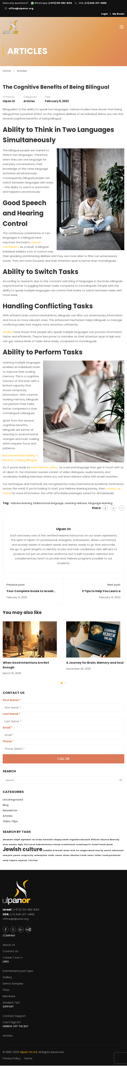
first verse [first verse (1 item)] (29, 845)
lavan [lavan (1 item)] (66, 850)
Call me (63, 759)
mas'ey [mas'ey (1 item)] (99, 850)
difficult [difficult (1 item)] (95, 840)
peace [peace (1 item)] (16, 856)
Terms (28, 1059)
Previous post (15, 585)
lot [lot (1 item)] (77, 850)
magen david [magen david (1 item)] (87, 850)
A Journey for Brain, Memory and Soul (95, 663)
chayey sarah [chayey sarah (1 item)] (61, 840)
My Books (118, 13)
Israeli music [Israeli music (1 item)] (68, 845)
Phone (8, 742)
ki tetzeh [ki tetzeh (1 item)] (58, 850)
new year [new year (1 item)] (8, 856)
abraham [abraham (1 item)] (8, 840)
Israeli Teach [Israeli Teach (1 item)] (98, 845)
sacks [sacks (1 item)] (51, 856)
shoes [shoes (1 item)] (66, 856)
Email (8, 728)
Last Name (11, 714)
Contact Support (14, 1016)
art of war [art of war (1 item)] (37, 840)
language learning (100, 504)
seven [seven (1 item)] (58, 856)
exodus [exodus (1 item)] (13, 845)
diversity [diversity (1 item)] (114, 840)
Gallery (7, 977)
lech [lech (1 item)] (72, 850)
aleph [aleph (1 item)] (17, 840)
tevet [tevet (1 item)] (90, 856)
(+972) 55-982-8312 (26, 910)
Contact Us (10, 951)
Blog (5, 805)
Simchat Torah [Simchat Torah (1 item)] (78, 856)
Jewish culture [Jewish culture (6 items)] (22, 849)
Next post (114, 585)
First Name (12, 701)
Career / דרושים (13, 958)
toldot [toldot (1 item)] (98, 856)
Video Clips (10, 822)
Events (18, 971)
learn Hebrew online (44, 468)
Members (9, 996)
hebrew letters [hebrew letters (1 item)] (44, 845)
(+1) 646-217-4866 (95, 3)
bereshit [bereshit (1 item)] (48, 840)
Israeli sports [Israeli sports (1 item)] (83, 845)
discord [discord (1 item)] (104, 840)
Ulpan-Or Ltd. (29, 1052)
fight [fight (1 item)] (20, 845)
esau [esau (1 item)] (5, 845)
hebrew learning (21, 504)
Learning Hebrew (76, 504)
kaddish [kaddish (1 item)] (47, 850)
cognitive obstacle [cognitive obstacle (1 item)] (79, 840)
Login (104, 13)
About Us (9, 945)
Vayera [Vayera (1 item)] (13, 860)
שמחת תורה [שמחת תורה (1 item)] (33, 860)
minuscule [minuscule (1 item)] (118, 850)
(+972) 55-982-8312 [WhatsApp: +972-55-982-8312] (60, 3)
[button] (62, 683)
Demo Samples (13, 984)
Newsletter (10, 811)
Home (7, 71)
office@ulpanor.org (21, 8)
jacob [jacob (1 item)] (110, 845)
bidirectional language (48, 504)
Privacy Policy (11, 1059)
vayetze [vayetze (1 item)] (22, 860)
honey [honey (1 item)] (56, 845)
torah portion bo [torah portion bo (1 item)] (111, 856)
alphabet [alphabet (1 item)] (26, 840)
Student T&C (11, 1003)
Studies (8, 332)
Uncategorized (13, 800)
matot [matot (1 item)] (107, 850)
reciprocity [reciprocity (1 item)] (27, 856)
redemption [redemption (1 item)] (40, 856)
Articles (22, 71)
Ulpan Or (9, 101)
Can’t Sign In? (12, 1022)
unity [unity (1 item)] (5, 860)
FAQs (6, 990)
